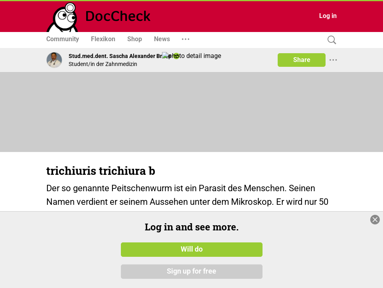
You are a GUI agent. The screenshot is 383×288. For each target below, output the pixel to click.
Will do (192, 249)
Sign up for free (191, 272)
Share (301, 60)
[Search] (330, 40)
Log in (328, 16)
